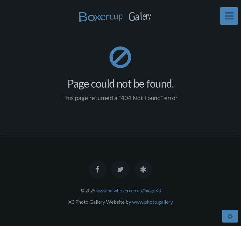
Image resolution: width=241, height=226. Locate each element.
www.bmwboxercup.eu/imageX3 (128, 190)
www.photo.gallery (152, 202)
